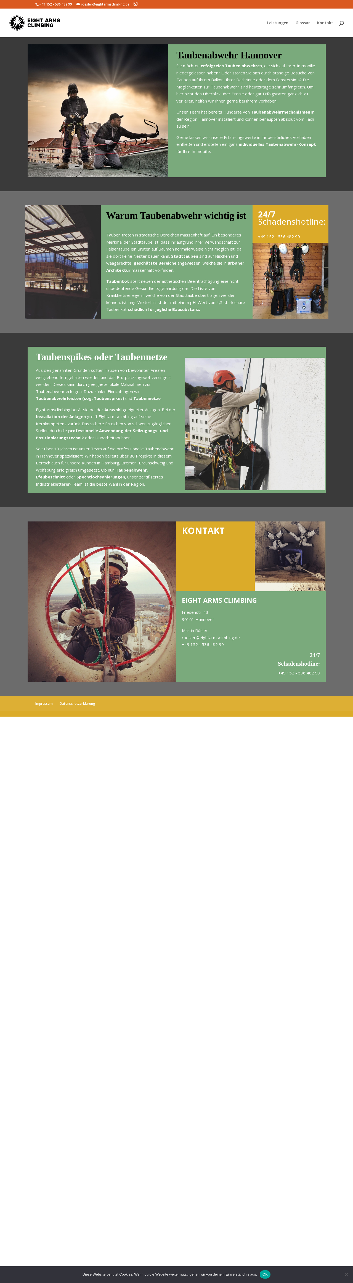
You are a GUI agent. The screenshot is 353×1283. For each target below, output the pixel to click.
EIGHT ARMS (202, 600)
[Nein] (346, 1274)
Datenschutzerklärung (77, 703)
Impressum (44, 703)
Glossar (303, 23)
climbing (62, 409)
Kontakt (325, 23)
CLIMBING (240, 600)
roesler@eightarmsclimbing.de (211, 637)
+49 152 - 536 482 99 (279, 236)
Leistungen (277, 23)
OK (265, 1274)
